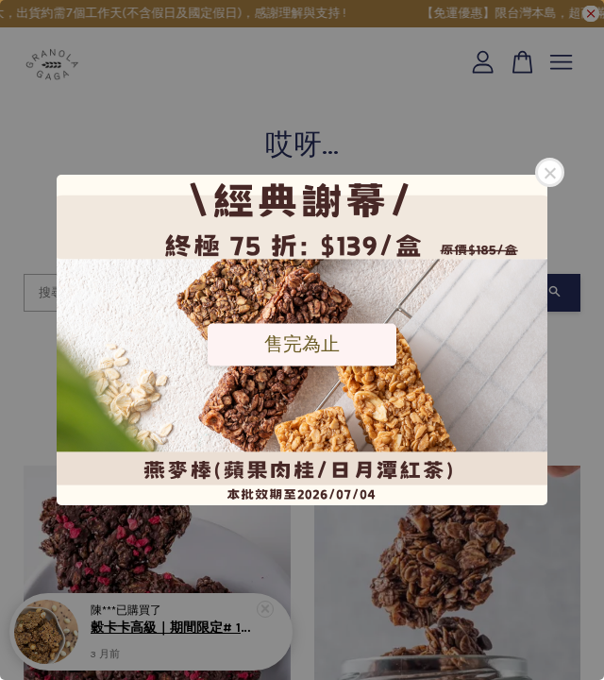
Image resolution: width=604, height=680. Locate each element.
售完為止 (302, 343)
